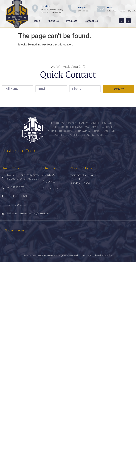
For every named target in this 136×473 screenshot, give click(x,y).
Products (71, 20)
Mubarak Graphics (101, 255)
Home (36, 20)
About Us (53, 20)
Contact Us (91, 20)
